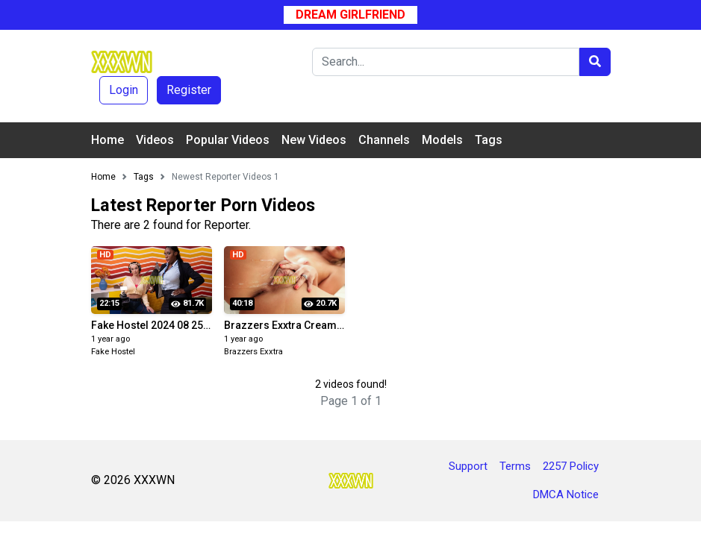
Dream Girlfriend (350, 14)
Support (468, 466)
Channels (384, 140)
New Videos (313, 140)
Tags (488, 140)
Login (123, 90)
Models (442, 140)
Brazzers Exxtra (253, 352)
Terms (515, 466)
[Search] (445, 62)
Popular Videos (228, 140)
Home (107, 140)
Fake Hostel (113, 352)
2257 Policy (571, 466)
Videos (155, 140)
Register (188, 90)
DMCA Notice (566, 494)
